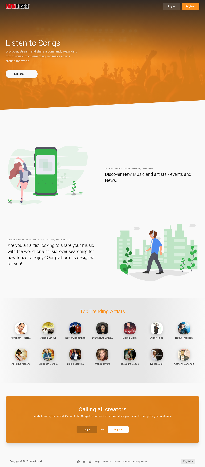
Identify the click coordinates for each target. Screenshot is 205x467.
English (187, 461)
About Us (107, 461)
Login (171, 6)
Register (190, 6)
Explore (21, 73)
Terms (117, 461)
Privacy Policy (140, 461)
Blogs (97, 461)
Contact (127, 461)
